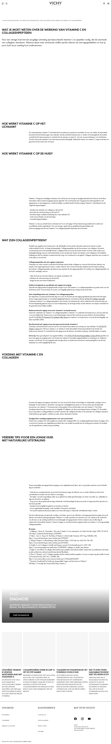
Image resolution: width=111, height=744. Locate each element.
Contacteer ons (42, 715)
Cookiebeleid (5, 720)
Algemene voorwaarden (8, 726)
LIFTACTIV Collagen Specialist (95, 299)
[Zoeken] (6, 3)
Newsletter (41, 731)
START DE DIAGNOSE (21, 615)
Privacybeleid (5, 715)
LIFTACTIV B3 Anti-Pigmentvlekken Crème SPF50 (83, 336)
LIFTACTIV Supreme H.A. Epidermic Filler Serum (52, 317)
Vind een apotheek (43, 720)
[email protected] (78, 730)
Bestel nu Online (42, 726)
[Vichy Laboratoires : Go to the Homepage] (55, 3)
